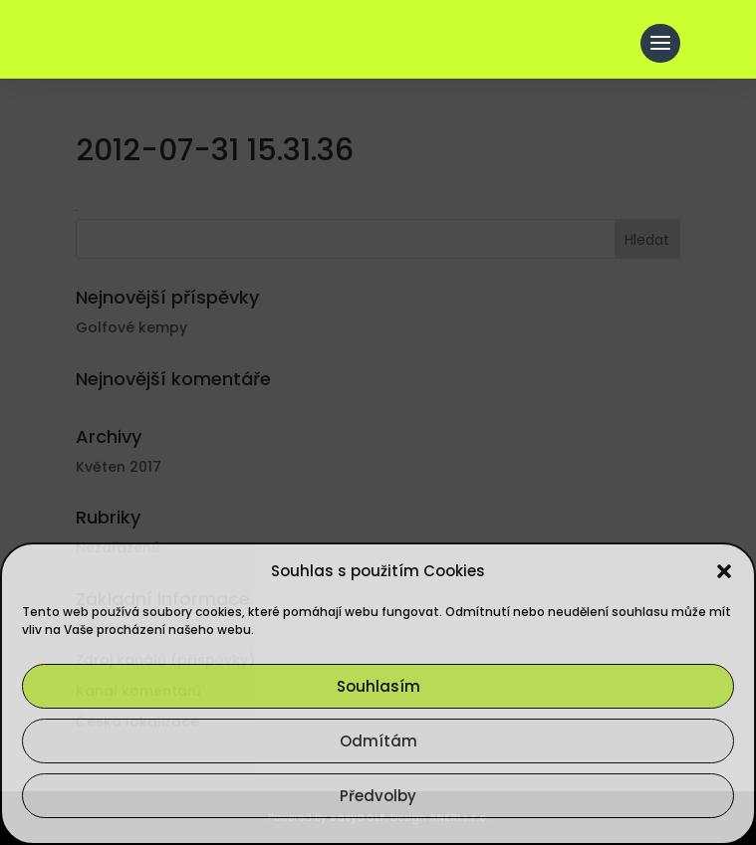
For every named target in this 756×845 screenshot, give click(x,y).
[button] (724, 571)
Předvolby (378, 795)
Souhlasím (378, 686)
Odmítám (378, 741)
